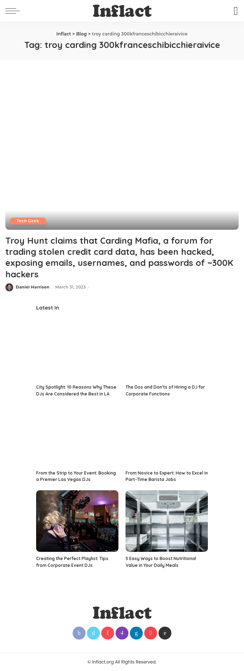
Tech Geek (28, 220)
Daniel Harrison (32, 287)
